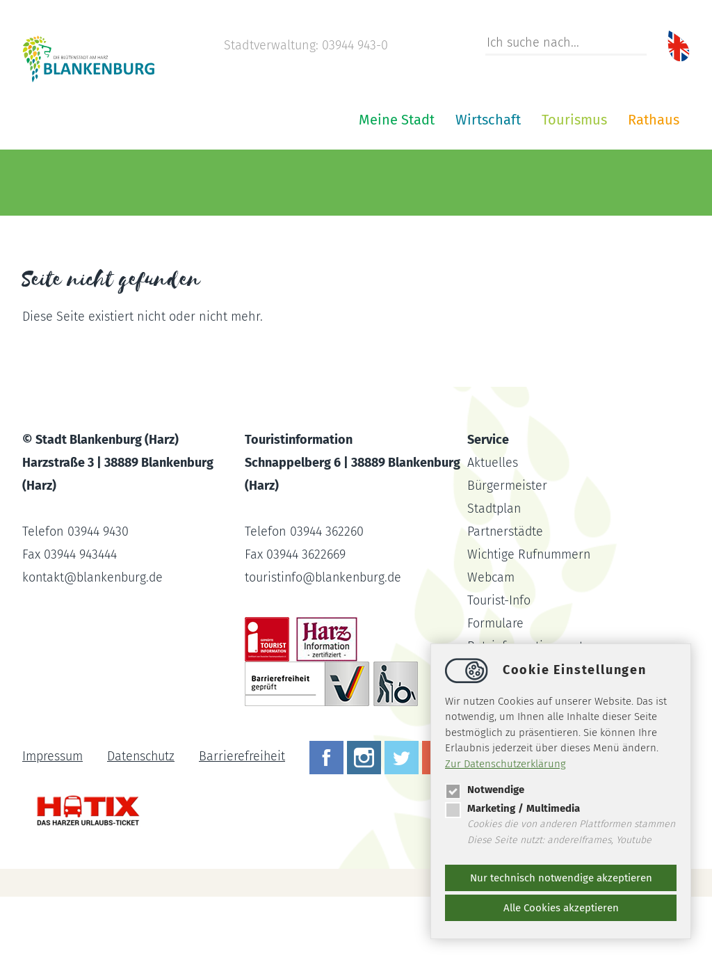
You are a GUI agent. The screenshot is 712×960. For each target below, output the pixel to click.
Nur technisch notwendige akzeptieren (561, 878)
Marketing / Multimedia (512, 808)
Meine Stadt (230, 183)
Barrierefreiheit (243, 819)
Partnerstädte (505, 594)
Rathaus (486, 183)
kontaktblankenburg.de (93, 640)
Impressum (52, 819)
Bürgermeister (507, 549)
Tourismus (407, 183)
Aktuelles (492, 526)
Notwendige (484, 789)
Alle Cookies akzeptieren (561, 908)
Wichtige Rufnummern (529, 617)
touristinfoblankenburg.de (324, 640)
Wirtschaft (321, 183)
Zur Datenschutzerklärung (505, 764)
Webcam (491, 640)
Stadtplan (494, 571)
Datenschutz (141, 819)
